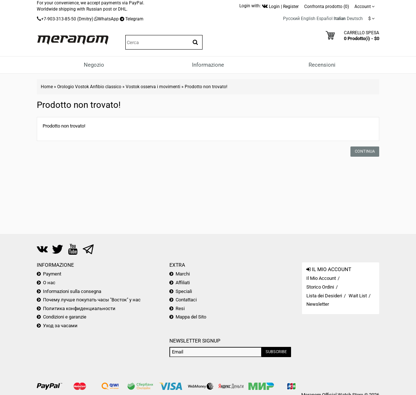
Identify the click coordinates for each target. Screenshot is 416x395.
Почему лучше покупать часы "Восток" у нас (92, 299)
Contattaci (186, 299)
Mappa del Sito (191, 317)
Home (47, 86)
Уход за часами (60, 325)
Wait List (358, 295)
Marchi (183, 274)
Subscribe (276, 351)
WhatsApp (108, 18)
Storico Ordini (320, 287)
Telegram (134, 18)
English (308, 18)
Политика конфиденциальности (79, 308)
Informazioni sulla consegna (72, 291)
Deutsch (355, 18)
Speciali (184, 291)
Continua (365, 151)
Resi (180, 308)
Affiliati (183, 282)
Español (325, 18)
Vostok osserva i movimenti (153, 86)
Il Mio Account (321, 278)
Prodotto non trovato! (206, 86)
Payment (52, 274)
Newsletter (317, 304)
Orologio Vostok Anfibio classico (89, 86)
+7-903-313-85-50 (58, 18)
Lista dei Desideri (324, 295)
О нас (49, 282)
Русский (291, 18)
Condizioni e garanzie (64, 317)
